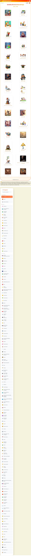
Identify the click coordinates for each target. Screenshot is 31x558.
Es (30, 3)
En (28, 3)
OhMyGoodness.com (16, 179)
